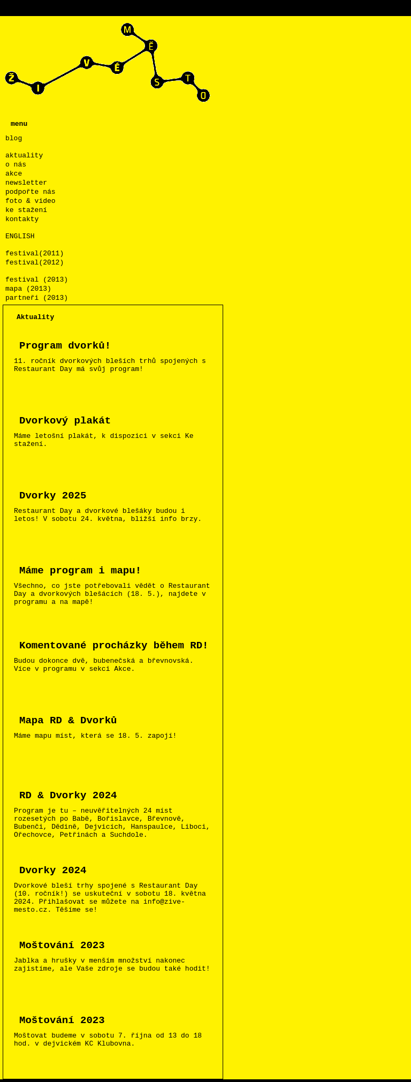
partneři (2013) (36, 298)
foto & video (30, 201)
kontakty (22, 219)
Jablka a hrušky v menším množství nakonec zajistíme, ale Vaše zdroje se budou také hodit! (117, 955)
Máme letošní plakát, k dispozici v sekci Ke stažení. (117, 430)
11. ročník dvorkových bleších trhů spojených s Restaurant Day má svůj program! (117, 355)
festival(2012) (34, 263)
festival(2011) (34, 253)
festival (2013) (36, 280)
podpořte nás (30, 192)
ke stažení (26, 210)
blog (13, 138)
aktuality (24, 156)
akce (13, 174)
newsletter (26, 183)
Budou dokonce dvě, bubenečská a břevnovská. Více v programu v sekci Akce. (117, 655)
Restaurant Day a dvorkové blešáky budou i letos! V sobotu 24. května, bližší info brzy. (117, 505)
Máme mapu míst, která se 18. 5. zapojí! (117, 726)
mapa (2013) (28, 289)
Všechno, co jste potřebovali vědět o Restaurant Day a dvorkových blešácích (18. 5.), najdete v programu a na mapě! (117, 584)
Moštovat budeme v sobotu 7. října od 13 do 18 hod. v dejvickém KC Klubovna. (117, 1030)
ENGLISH (20, 236)
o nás (15, 165)
